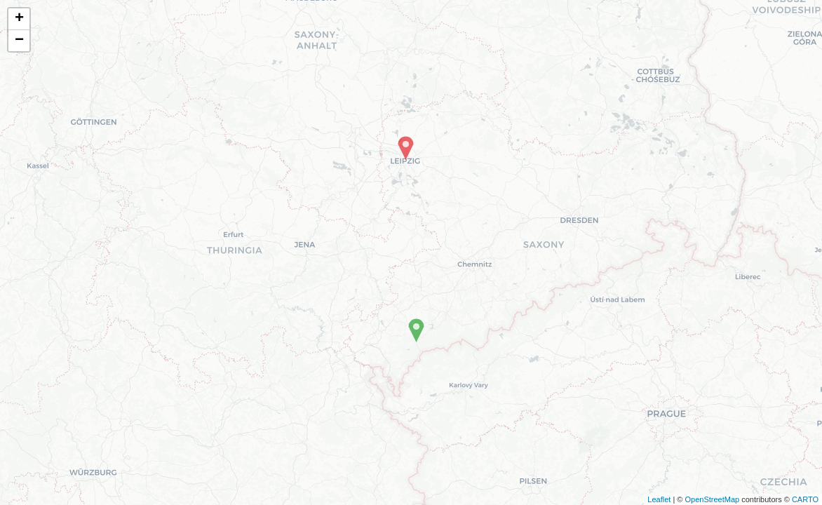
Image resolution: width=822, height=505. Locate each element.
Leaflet (659, 499)
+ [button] (19, 18)
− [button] (19, 40)
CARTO (805, 499)
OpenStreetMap (712, 499)
